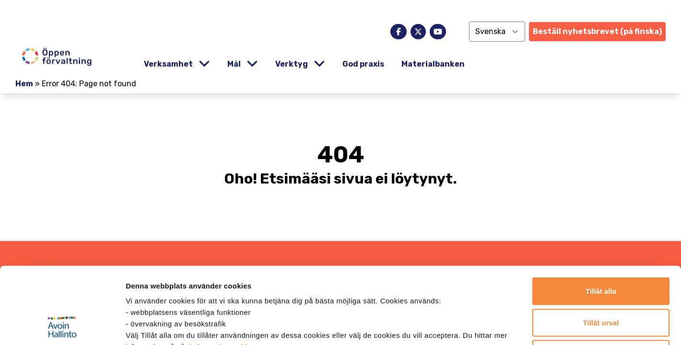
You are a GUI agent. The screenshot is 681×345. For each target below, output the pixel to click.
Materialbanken (433, 64)
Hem (24, 83)
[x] (418, 31)
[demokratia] (340, 11)
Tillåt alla (601, 219)
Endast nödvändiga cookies (600, 282)
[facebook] (398, 31)
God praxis (363, 64)
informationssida (221, 275)
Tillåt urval (601, 251)
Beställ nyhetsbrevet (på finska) (597, 31)
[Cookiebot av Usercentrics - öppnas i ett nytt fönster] (62, 326)
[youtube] (438, 31)
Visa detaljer (521, 326)
